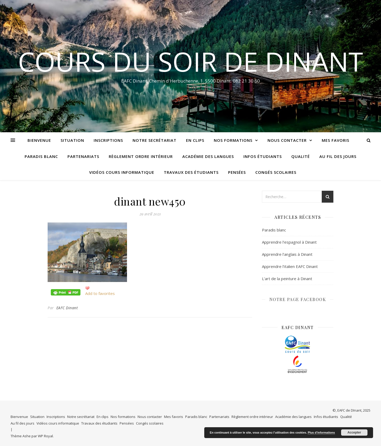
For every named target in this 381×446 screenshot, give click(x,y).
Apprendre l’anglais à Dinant (287, 254)
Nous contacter (287, 140)
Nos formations (233, 140)
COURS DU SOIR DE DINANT (190, 61)
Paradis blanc (41, 156)
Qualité (300, 156)
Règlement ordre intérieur (141, 156)
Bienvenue (39, 140)
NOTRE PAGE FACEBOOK (297, 299)
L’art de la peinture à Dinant (287, 278)
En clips (195, 140)
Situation (72, 140)
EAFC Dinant (67, 307)
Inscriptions (108, 140)
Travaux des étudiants (191, 172)
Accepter (354, 432)
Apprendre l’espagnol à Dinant (289, 242)
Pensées (237, 172)
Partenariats (83, 156)
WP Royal (45, 436)
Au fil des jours (337, 156)
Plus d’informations (321, 432)
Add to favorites (100, 293)
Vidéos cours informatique (121, 172)
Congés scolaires (275, 172)
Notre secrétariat (154, 140)
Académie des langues (208, 156)
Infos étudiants (262, 156)
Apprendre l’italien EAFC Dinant (290, 266)
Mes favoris (335, 140)
